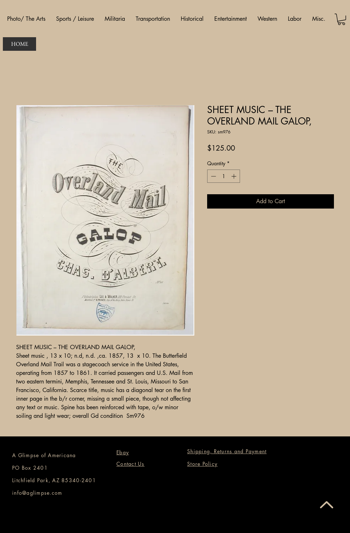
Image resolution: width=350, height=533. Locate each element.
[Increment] (234, 176)
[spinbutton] (223, 176)
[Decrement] (212, 176)
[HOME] (19, 44)
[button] (26, 19)
